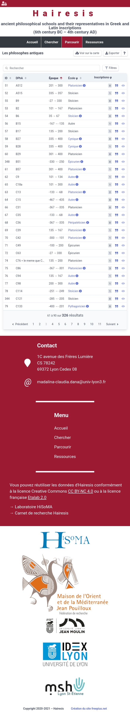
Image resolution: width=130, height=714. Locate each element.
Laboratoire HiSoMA (33, 506)
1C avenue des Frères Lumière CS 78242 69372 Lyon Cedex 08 (58, 362)
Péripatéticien (78, 222)
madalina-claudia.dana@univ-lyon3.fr (65, 382)
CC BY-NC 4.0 (80, 491)
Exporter (112, 53)
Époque (56, 78)
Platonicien (77, 85)
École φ (75, 78)
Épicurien (75, 161)
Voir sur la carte (87, 53)
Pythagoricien (78, 306)
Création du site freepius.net (89, 708)
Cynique (75, 138)
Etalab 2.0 (37, 497)
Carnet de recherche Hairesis (42, 513)
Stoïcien (75, 116)
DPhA (21, 78)
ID (8, 78)
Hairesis (65, 13)
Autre (73, 176)
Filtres (111, 68)
